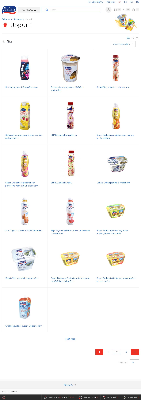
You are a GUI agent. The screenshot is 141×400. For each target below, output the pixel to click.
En (125, 2)
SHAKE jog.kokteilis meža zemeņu (113, 87)
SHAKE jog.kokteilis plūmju (64, 135)
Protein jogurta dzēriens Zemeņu (21, 87)
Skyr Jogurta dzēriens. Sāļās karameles (23, 230)
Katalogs (29, 10)
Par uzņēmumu (95, 2)
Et (131, 2)
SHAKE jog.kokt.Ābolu (61, 183)
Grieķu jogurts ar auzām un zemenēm (23, 326)
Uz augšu (70, 385)
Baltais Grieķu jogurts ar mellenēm (113, 183)
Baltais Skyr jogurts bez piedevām (21, 278)
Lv (119, 2)
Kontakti (111, 2)
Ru (137, 2)
